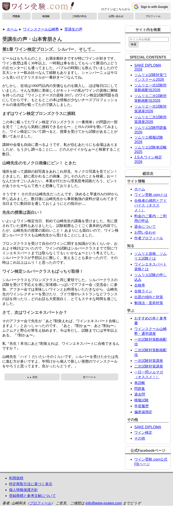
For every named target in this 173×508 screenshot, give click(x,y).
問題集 (16, 16)
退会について (145, 226)
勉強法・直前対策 (148, 303)
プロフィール (153, 16)
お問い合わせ (116, 16)
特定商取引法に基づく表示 (30, 484)
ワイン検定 (143, 432)
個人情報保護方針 (23, 490)
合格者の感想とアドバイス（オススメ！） (150, 205)
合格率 (139, 285)
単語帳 (46, 16)
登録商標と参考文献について (32, 496)
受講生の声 (73, 29)
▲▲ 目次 (32, 377)
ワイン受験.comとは (150, 195)
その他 (139, 438)
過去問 (139, 394)
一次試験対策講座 (148, 361)
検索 (134, 44)
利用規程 (16, 478)
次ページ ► (89, 377)
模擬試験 (141, 400)
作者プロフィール (148, 238)
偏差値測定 (143, 412)
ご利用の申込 (79, 16)
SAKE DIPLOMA (147, 427)
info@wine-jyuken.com (104, 503)
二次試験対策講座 (148, 366)
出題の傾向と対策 (148, 297)
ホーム (12, 29)
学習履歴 (141, 406)
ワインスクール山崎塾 (41, 29)
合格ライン (143, 291)
